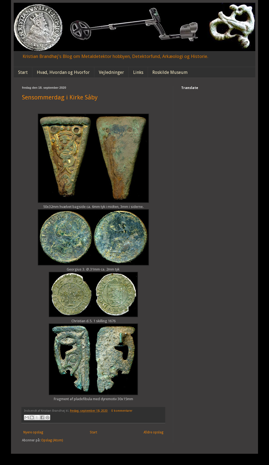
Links (138, 72)
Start (23, 72)
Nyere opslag (33, 432)
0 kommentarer (121, 411)
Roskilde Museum (169, 72)
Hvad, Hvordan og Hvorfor (63, 72)
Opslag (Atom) (52, 440)
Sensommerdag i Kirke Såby (60, 97)
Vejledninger (111, 72)
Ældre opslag (153, 432)
